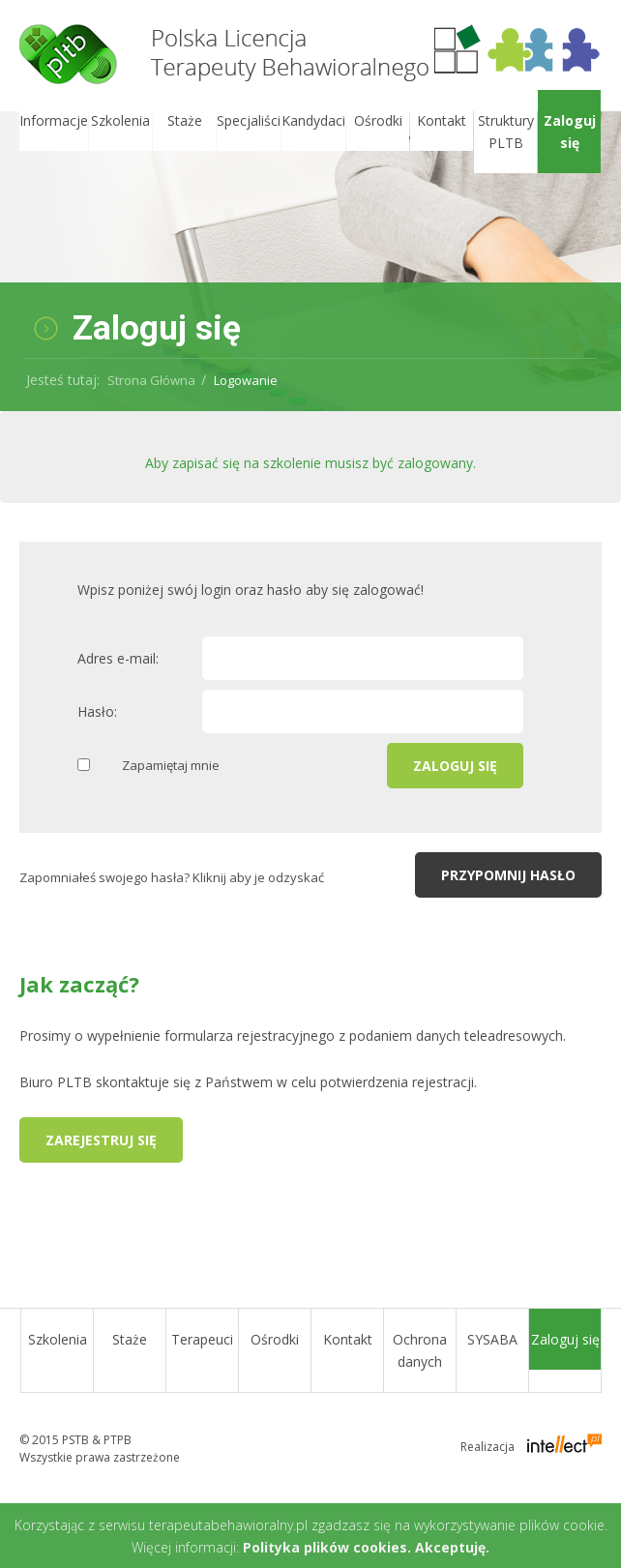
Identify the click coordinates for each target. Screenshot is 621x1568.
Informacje (53, 120)
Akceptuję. (452, 1547)
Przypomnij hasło (508, 875)
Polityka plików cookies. (327, 1547)
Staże (184, 120)
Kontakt (441, 120)
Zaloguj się (570, 131)
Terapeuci (202, 1339)
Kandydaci (313, 120)
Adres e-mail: (118, 658)
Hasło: (97, 711)
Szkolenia (120, 120)
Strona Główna (151, 380)
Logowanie (246, 380)
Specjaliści (249, 120)
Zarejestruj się (101, 1140)
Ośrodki (378, 120)
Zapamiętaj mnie (171, 765)
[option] (310, 261)
